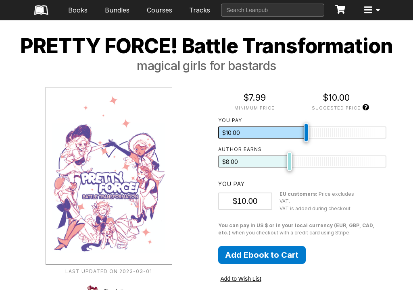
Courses (159, 10)
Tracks (199, 10)
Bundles (117, 10)
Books (78, 10)
